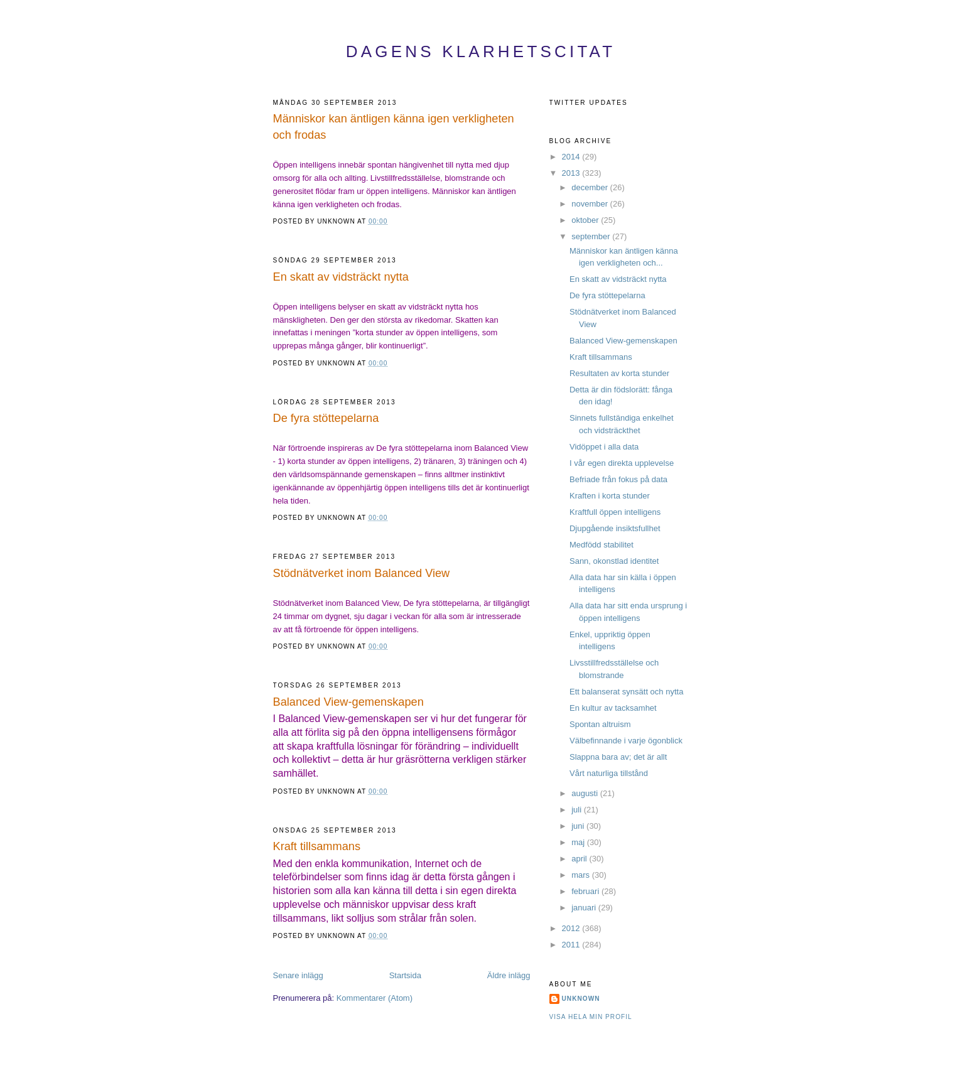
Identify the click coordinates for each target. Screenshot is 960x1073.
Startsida (405, 975)
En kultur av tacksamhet (613, 708)
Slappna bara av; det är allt (618, 757)
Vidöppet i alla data (604, 446)
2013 (572, 173)
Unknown (581, 998)
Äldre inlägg (509, 975)
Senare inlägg (298, 975)
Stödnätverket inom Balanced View (361, 573)
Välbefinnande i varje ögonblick (625, 740)
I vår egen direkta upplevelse (621, 463)
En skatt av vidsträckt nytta (341, 277)
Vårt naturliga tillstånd (608, 773)
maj (579, 842)
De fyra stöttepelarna (326, 418)
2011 (572, 944)
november (590, 203)
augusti (585, 793)
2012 (572, 928)
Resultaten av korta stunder (619, 373)
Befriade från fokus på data (618, 479)
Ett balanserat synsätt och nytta (626, 691)
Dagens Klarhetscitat (481, 51)
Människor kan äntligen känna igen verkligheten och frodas (393, 126)
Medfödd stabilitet (601, 544)
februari (586, 891)
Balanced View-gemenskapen (348, 702)
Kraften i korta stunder (609, 495)
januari (584, 907)
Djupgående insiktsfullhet (615, 528)
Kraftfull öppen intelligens (615, 512)
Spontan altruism (600, 724)
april (580, 858)
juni (578, 826)
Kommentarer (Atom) (375, 998)
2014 (572, 156)
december (590, 187)
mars (581, 875)
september (591, 236)
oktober (586, 220)
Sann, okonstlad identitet (614, 561)
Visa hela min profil (590, 1016)
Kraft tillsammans (316, 846)
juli (577, 809)
